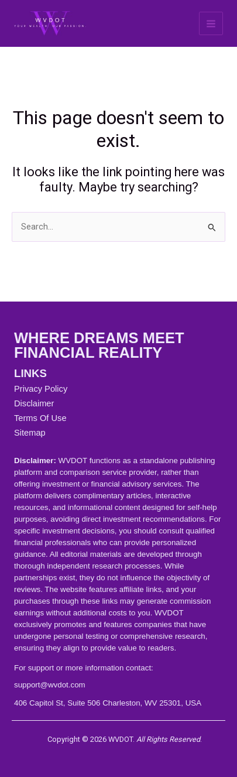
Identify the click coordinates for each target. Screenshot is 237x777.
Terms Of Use (40, 418)
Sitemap (30, 432)
